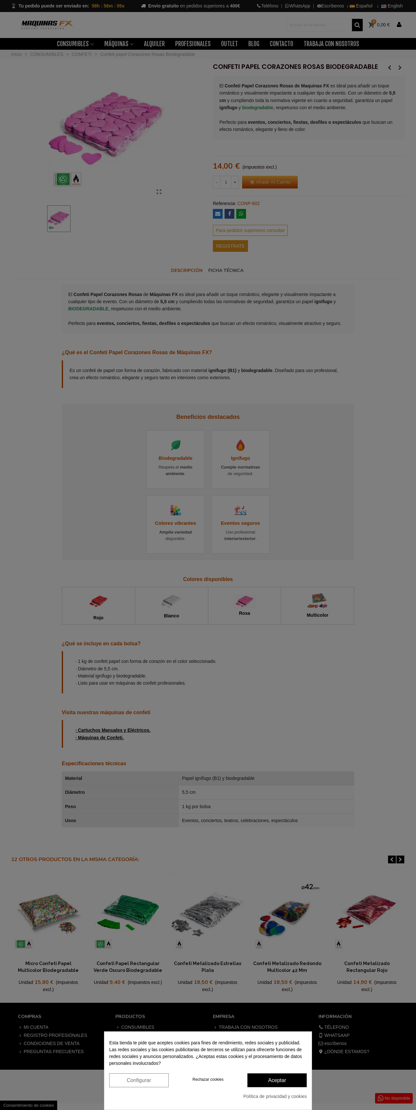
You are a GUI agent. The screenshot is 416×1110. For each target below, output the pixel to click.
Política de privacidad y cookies (275, 1096)
